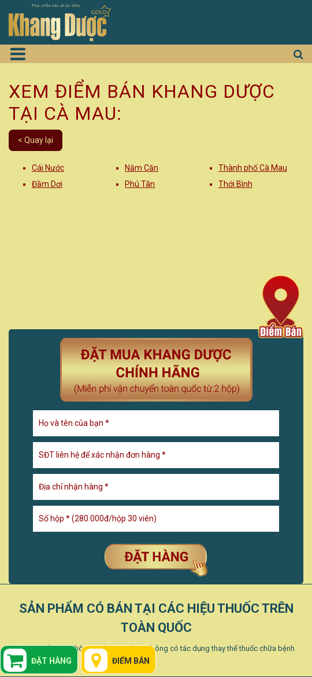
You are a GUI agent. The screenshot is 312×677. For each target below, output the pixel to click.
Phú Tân (140, 184)
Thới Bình (235, 184)
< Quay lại (35, 140)
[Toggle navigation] (22, 54)
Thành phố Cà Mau (252, 167)
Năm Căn (141, 167)
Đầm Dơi (47, 184)
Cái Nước (48, 167)
